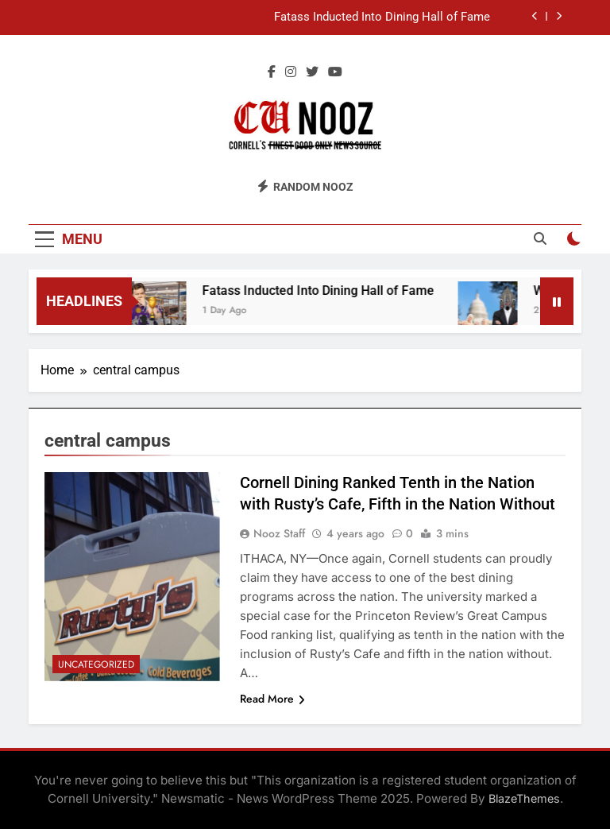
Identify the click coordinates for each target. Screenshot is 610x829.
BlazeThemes (524, 798)
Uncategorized (96, 664)
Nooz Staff (279, 533)
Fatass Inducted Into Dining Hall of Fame (382, 17)
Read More (272, 699)
